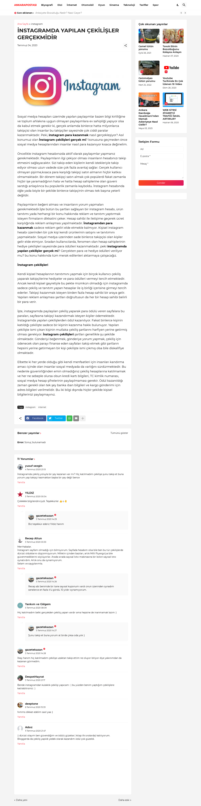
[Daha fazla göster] (83, 418)
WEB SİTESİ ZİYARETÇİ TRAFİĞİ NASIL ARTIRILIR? (171, 114)
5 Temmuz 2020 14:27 (46, 630)
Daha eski (123, 800)
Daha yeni (21, 800)
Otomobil (87, 4)
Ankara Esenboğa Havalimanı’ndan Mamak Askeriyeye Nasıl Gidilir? (149, 117)
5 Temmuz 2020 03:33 (35, 542)
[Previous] (181, 12)
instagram (37, 24)
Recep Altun (33, 538)
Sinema (114, 4)
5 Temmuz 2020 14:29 (46, 519)
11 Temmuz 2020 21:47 (35, 731)
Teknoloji (129, 4)
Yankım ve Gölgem (38, 604)
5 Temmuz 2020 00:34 (36, 496)
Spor (156, 4)
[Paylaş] (125, 45)
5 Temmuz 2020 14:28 (35, 653)
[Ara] (184, 5)
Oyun (101, 4)
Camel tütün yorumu (146, 48)
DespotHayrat (34, 676)
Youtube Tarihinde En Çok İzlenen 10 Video (173, 81)
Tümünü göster (119, 433)
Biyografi (47, 4)
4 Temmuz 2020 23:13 (35, 469)
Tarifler (144, 4)
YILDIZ (29, 492)
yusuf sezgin (33, 465)
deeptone (31, 703)
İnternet (72, 4)
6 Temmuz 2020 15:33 (35, 707)
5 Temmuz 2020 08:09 (36, 608)
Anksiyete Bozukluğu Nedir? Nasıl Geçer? (58, 12)
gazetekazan (44, 515)
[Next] (185, 12)
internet (42, 407)
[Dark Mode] (178, 5)
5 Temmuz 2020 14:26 (46, 581)
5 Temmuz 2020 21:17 (35, 680)
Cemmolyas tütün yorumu (147, 80)
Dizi (59, 4)
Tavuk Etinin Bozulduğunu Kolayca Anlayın (172, 49)
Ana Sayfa (22, 24)
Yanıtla (21, 482)
